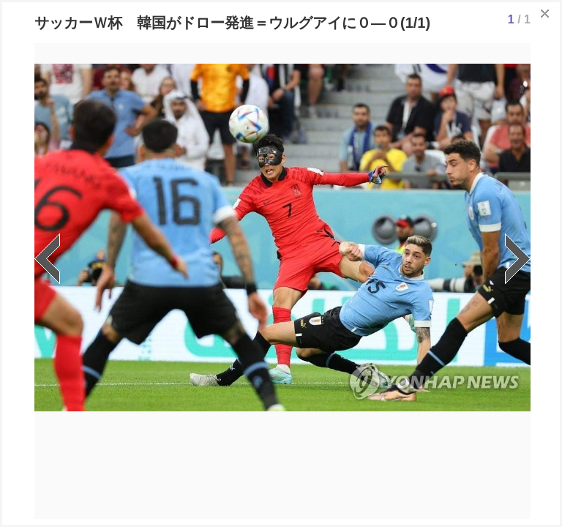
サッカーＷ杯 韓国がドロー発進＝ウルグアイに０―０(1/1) (232, 23)
